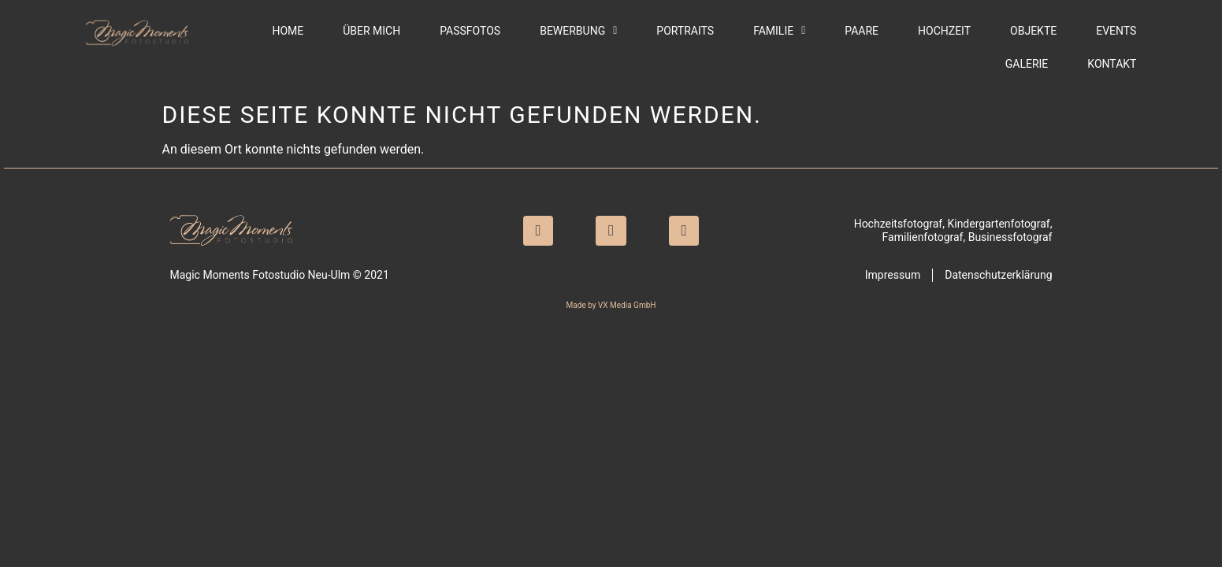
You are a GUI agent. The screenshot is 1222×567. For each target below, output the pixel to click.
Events (1116, 30)
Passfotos (470, 30)
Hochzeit (944, 30)
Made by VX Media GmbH (611, 305)
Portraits (685, 30)
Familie (779, 30)
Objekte (1033, 30)
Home (287, 30)
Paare (861, 30)
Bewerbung (578, 30)
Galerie (1027, 63)
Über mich (371, 30)
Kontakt (1111, 63)
